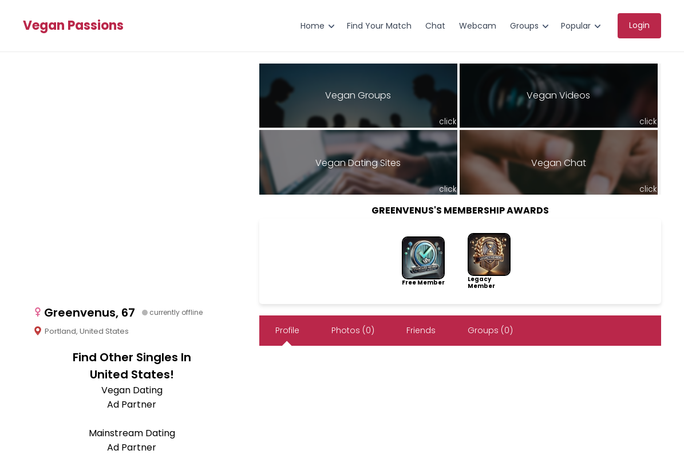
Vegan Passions (73, 26)
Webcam (477, 25)
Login (639, 25)
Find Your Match (379, 25)
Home (313, 25)
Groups (524, 25)
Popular (576, 25)
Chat (435, 25)
